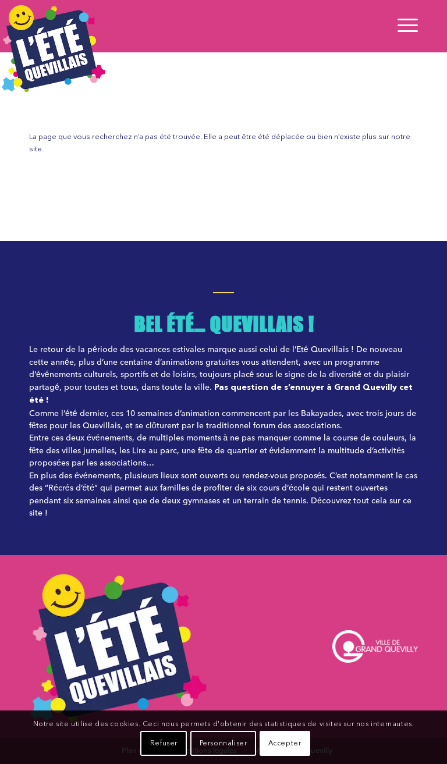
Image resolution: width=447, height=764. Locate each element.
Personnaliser (223, 743)
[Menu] (405, 26)
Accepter (284, 743)
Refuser (164, 743)
